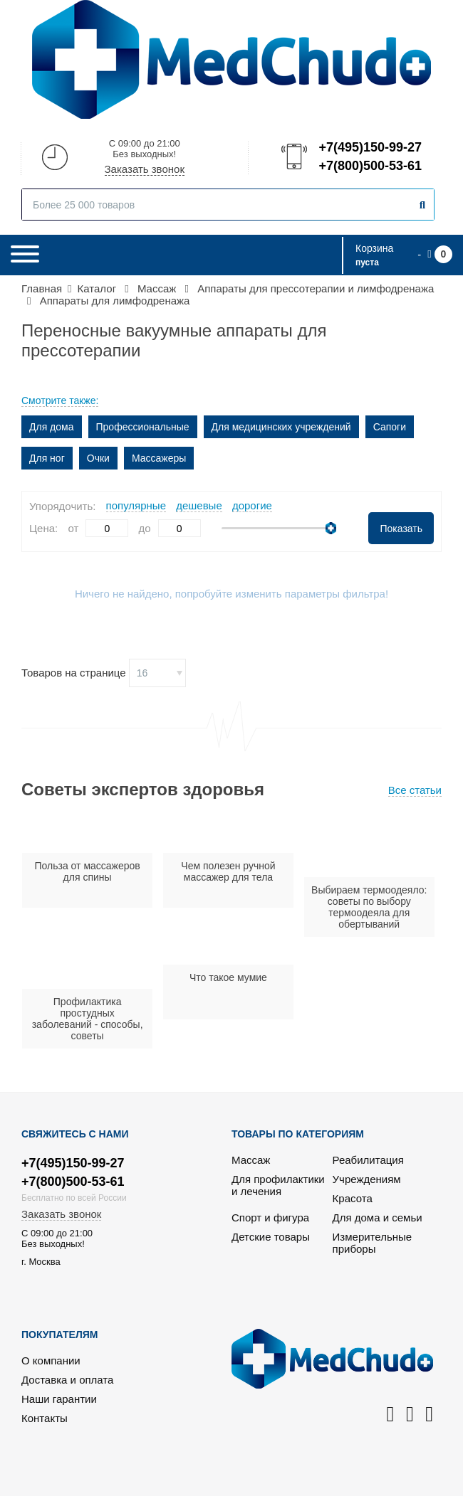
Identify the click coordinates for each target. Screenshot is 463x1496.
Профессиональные (142, 427)
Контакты (44, 1418)
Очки (98, 458)
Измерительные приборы (372, 1243)
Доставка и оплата (67, 1380)
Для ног (47, 458)
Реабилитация (368, 1160)
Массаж (251, 1160)
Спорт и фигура (270, 1217)
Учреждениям (367, 1179)
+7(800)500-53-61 (369, 166)
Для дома (51, 427)
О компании (50, 1360)
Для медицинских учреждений (281, 427)
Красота (353, 1198)
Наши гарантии (59, 1399)
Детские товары (271, 1237)
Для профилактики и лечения (278, 1185)
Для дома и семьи (377, 1217)
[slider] (330, 528)
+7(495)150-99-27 (369, 147)
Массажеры (159, 458)
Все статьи (415, 790)
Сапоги (389, 427)
